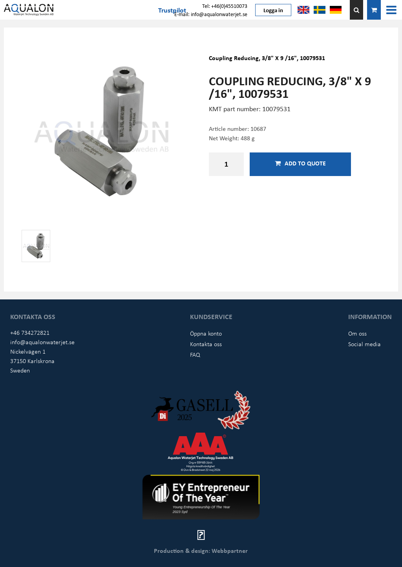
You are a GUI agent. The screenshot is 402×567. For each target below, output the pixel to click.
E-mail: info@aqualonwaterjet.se (210, 14)
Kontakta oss (206, 343)
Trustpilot (172, 10)
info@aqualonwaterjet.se (42, 342)
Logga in (273, 10)
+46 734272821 (29, 332)
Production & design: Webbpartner (201, 550)
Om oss (357, 333)
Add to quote (300, 163)
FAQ (195, 354)
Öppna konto (206, 333)
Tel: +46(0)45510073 (224, 5)
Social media (364, 343)
